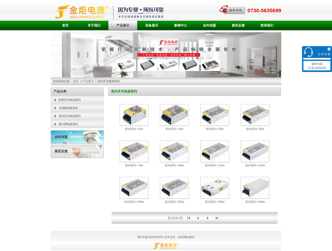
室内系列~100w (174, 165)
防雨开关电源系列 (67, 100)
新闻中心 (180, 25)
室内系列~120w (215, 165)
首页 (65, 25)
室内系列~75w (134, 165)
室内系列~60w (255, 129)
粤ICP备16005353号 (150, 237)
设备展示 (151, 25)
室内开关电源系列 (67, 116)
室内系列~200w (134, 201)
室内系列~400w (255, 201)
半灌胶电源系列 (65, 108)
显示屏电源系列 (65, 124)
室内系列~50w (215, 129)
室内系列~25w (134, 129)
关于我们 (94, 25)
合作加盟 (209, 25)
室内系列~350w (215, 201)
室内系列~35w (174, 129)
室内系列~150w (255, 165)
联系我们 (267, 25)
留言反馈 (238, 25)
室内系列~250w (174, 201)
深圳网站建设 (186, 237)
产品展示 (122, 25)
